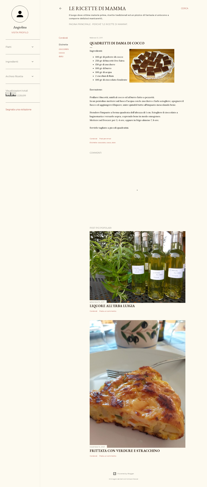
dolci (61, 56)
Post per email (105, 139)
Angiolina (20, 27)
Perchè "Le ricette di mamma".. (110, 24)
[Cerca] (184, 8)
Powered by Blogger (123, 473)
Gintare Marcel (132, 479)
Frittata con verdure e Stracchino (125, 451)
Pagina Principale (80, 24)
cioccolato (64, 49)
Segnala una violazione (18, 109)
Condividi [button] (63, 38)
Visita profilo (20, 32)
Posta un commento (107, 311)
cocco (62, 53)
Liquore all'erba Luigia (112, 306)
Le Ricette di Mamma (97, 8)
